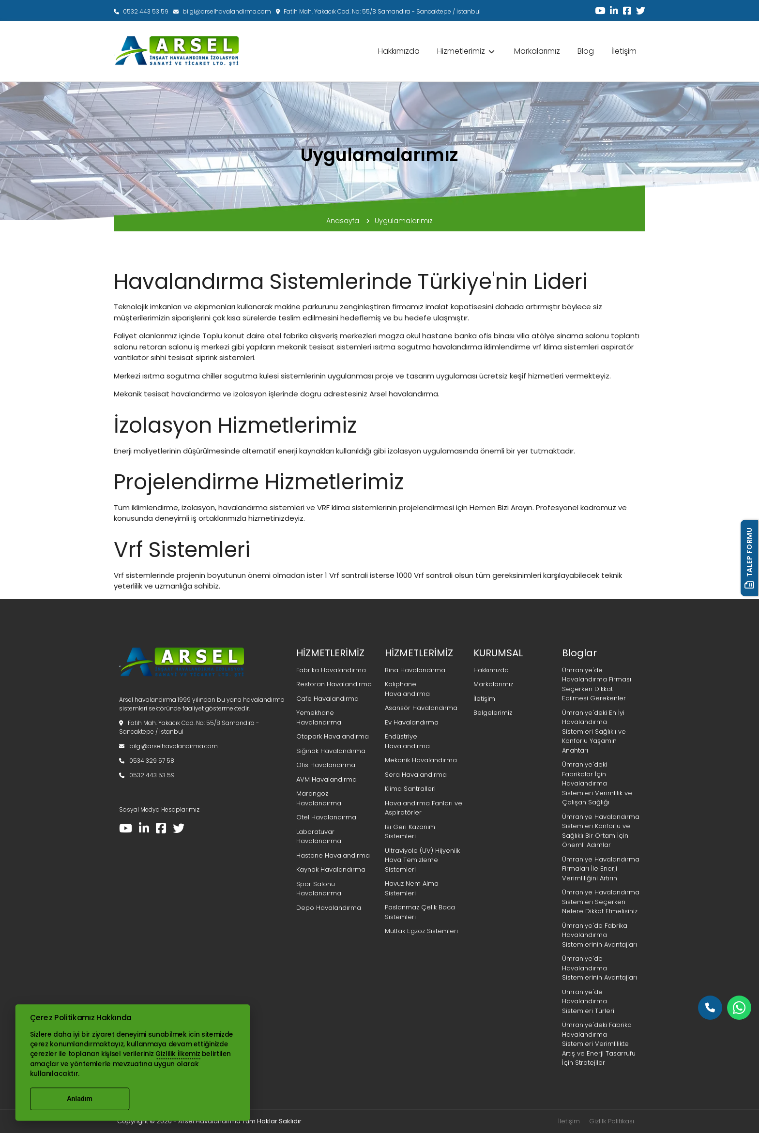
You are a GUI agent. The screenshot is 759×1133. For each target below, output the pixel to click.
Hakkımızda (399, 51)
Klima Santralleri (410, 788)
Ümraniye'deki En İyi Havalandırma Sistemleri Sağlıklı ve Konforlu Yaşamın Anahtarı (594, 731)
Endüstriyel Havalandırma (407, 741)
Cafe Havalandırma (327, 698)
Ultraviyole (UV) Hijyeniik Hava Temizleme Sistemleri (422, 860)
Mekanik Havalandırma (421, 760)
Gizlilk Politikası (611, 1121)
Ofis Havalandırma (325, 765)
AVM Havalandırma (326, 779)
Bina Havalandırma (415, 670)
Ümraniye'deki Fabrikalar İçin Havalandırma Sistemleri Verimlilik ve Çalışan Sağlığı (597, 783)
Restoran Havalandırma (334, 684)
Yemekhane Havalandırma (318, 717)
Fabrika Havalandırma (331, 670)
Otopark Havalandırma (332, 736)
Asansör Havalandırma (421, 707)
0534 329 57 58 (146, 760)
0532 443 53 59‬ (141, 11)
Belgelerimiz (492, 712)
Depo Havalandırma (328, 907)
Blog (585, 51)
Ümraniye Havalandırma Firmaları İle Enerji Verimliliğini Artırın (600, 869)
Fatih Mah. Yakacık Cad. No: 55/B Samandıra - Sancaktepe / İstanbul (378, 11)
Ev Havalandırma (412, 722)
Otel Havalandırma (326, 817)
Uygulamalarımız (404, 221)
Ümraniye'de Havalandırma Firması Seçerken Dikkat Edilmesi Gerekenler (596, 684)
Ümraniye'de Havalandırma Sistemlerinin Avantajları (599, 968)
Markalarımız (537, 51)
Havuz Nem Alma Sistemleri (412, 888)
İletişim (624, 51)
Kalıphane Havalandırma (407, 689)
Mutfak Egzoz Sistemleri (421, 931)
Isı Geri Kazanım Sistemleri (410, 831)
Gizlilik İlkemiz (177, 1053)
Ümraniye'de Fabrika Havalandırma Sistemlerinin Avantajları (599, 935)
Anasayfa (348, 221)
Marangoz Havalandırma (318, 798)
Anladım (79, 1099)
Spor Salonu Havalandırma (318, 888)
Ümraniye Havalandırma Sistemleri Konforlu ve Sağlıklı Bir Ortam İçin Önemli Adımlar (600, 831)
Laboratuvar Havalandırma (318, 836)
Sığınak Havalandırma (330, 750)
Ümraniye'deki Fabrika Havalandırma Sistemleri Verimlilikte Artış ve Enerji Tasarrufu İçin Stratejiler (599, 1043)
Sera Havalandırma (416, 774)
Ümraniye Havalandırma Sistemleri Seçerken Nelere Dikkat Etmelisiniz (600, 902)
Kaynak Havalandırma (330, 869)
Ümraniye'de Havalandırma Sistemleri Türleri (588, 1001)
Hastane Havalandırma (333, 855)
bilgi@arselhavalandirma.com (222, 11)
